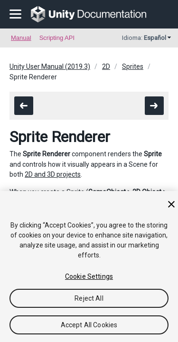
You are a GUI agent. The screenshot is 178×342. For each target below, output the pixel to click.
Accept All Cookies (89, 325)
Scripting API (57, 37)
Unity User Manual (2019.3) (49, 66)
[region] (89, 266)
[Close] (171, 204)
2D (106, 66)
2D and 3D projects (53, 174)
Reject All (89, 298)
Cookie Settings (89, 276)
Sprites (132, 66)
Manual (21, 37)
